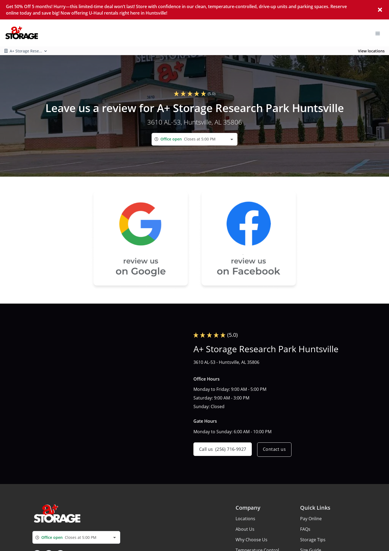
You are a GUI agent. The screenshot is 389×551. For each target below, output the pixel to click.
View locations (371, 50)
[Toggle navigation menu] (380, 33)
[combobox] (194, 139)
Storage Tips (313, 540)
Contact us (275, 450)
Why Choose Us (251, 540)
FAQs (305, 529)
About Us (245, 529)
